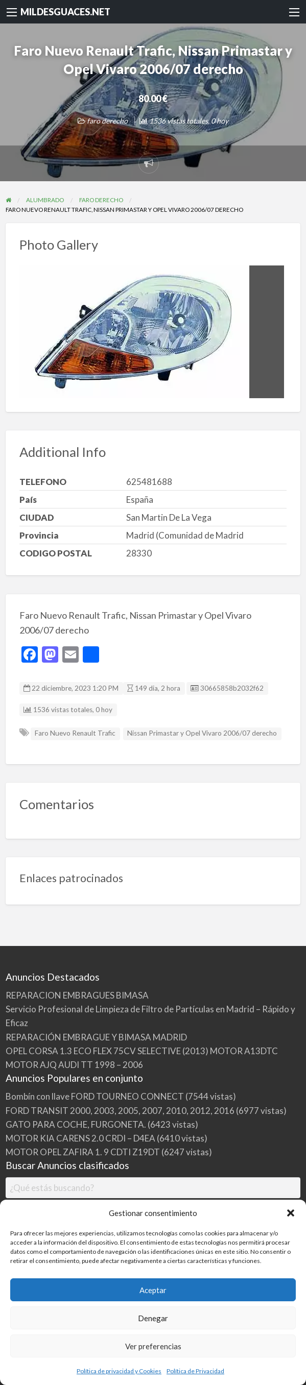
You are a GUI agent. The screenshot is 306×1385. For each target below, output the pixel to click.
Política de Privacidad (195, 1371)
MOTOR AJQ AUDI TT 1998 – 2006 (74, 1064)
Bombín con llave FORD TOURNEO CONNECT (95, 1096)
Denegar (153, 1318)
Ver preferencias (153, 1346)
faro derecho (107, 120)
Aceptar (153, 1290)
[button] (291, 1213)
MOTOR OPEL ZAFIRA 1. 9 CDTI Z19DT (83, 1152)
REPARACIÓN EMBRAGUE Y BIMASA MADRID (96, 1037)
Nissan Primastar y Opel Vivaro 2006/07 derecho (202, 733)
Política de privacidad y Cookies (119, 1371)
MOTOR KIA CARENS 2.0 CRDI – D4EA (80, 1138)
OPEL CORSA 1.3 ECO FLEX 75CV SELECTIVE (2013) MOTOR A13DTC (142, 1051)
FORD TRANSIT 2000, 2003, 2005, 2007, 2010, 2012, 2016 (120, 1110)
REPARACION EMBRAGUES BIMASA (77, 995)
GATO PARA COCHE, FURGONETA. (76, 1124)
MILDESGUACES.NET (65, 11)
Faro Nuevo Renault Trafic (75, 733)
